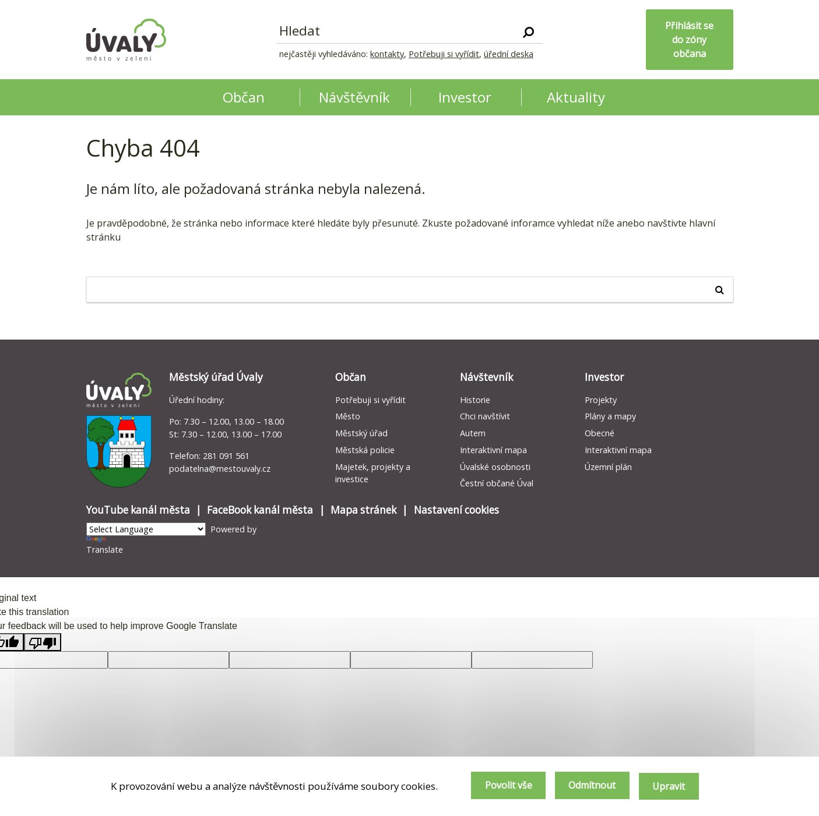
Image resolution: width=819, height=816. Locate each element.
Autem (473, 433)
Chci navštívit (485, 416)
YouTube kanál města (138, 510)
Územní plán (608, 466)
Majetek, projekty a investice (372, 473)
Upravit (668, 786)
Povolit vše (498, 786)
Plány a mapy (610, 416)
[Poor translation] (42, 642)
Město (347, 416)
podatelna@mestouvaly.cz (219, 468)
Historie (475, 399)
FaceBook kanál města (260, 510)
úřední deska (508, 53)
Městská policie (365, 449)
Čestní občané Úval (496, 483)
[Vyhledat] (528, 31)
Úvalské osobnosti (495, 466)
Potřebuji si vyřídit (444, 53)
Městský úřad (361, 433)
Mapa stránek (363, 510)
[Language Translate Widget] (146, 529)
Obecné (599, 433)
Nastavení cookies (456, 510)
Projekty (601, 399)
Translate (104, 545)
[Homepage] (126, 40)
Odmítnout (586, 786)
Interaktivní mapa (493, 449)
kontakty (387, 53)
